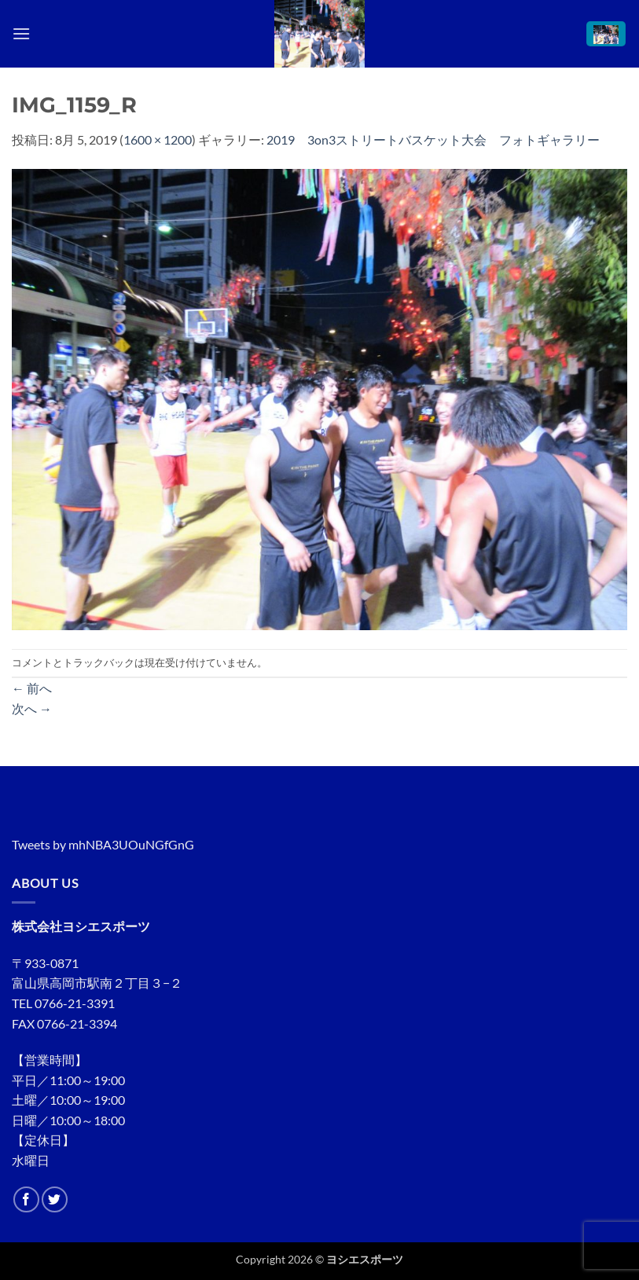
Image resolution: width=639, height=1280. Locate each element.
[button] (21, 33)
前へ (32, 687)
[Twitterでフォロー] (55, 1199)
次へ (32, 708)
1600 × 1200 (157, 139)
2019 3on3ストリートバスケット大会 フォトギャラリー (433, 139)
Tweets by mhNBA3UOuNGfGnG (103, 844)
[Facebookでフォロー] (26, 1199)
